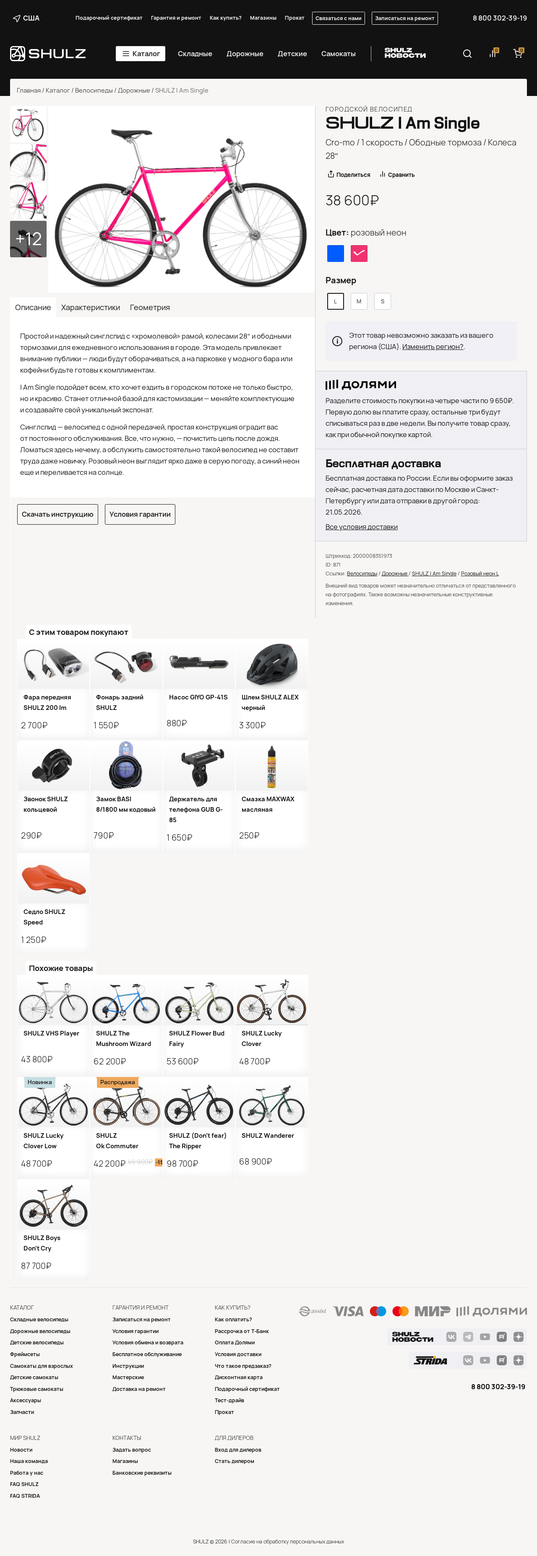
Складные (195, 53)
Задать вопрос (131, 1449)
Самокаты (338, 53)
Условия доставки (238, 1354)
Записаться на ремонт (405, 18)
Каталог (146, 53)
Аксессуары (25, 1400)
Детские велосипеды (37, 1342)
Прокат (295, 17)
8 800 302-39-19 (500, 18)
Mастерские (128, 1377)
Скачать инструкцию (58, 514)
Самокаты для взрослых (41, 1366)
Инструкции (128, 1366)
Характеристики (90, 307)
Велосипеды (94, 90)
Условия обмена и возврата (147, 1342)
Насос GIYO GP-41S (198, 697)
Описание (33, 307)
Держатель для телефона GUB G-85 (196, 809)
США (26, 18)
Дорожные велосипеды (40, 1331)
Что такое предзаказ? (243, 1366)
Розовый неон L (480, 573)
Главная (29, 90)
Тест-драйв (229, 1400)
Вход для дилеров (238, 1449)
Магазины (263, 17)
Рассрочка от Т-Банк (242, 1331)
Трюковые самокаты (36, 1389)
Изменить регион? (433, 346)
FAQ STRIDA (25, 1495)
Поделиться (353, 175)
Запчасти (22, 1412)
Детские (292, 53)
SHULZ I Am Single (434, 573)
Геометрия (150, 307)
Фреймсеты (25, 1354)
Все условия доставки (362, 526)
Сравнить (401, 175)
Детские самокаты (34, 1377)
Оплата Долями (235, 1342)
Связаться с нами (338, 18)
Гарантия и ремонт (176, 17)
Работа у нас (26, 1472)
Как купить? (226, 17)
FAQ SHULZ (24, 1484)
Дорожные (245, 53)
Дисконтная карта (239, 1377)
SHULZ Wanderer (268, 1135)
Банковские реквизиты (142, 1472)
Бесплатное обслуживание (147, 1354)
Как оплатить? (233, 1319)
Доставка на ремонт (139, 1389)
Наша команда (29, 1461)
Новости (21, 1449)
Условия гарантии (140, 514)
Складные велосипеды (39, 1319)
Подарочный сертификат (109, 17)
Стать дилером (234, 1461)
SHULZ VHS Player (51, 1033)
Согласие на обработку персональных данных (287, 1541)
